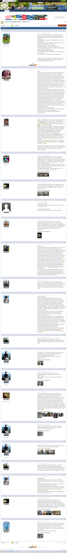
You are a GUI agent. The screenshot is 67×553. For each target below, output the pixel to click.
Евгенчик (6, 521)
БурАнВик (6, 337)
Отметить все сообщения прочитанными (9, 551)
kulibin (6, 182)
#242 (64, 67)
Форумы (7, 10)
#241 (64, 30)
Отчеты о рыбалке (11, 549)
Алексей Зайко (6, 295)
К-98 (6, 155)
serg (6, 391)
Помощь (17, 551)
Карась (6, 350)
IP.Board (65, 551)
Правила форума (63, 549)
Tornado (6, 118)
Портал (2, 10)
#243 (64, 115)
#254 (64, 389)
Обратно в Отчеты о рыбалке (61, 542)
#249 (64, 277)
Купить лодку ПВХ (58, 16)
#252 (64, 348)
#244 (64, 152)
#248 (64, 242)
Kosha (6, 220)
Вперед (16, 25)
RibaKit (7, 23)
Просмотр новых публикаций (59, 10)
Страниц (7, 25)
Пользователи (12, 10)
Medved (6, 33)
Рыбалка (5, 549)
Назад (3, 25)
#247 (64, 217)
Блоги (18, 10)
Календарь (28, 10)
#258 (64, 474)
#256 (64, 441)
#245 (64, 180)
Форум (1, 549)
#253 (64, 369)
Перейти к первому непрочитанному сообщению (49, 25)
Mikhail (6, 244)
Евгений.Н (6, 202)
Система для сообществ (60, 551)
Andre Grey (6, 280)
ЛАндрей (6, 69)
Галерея (22, 10)
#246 (64, 199)
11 (9, 25)
